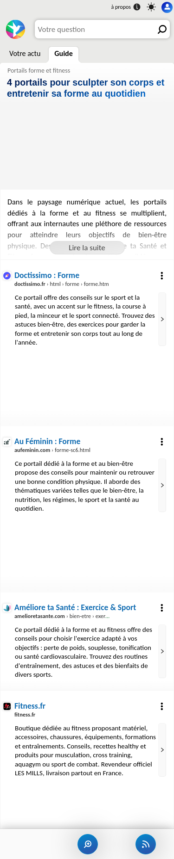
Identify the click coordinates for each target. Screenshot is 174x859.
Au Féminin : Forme (47, 441)
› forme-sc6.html (52, 449)
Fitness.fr (29, 706)
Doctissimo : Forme (46, 275)
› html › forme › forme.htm (61, 283)
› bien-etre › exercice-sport (71, 615)
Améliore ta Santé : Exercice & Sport (75, 607)
